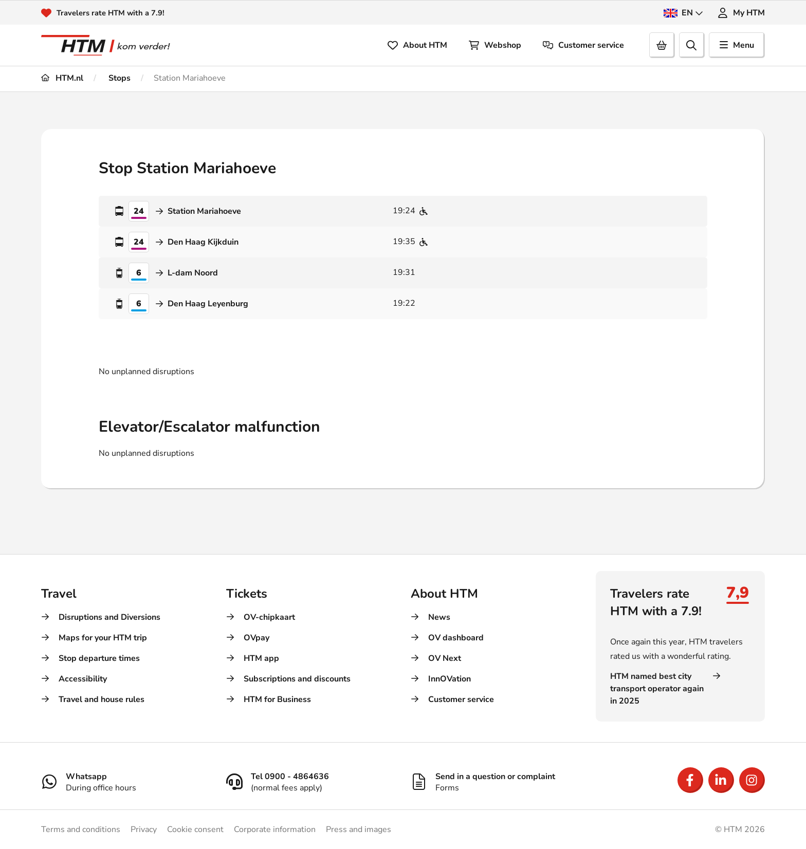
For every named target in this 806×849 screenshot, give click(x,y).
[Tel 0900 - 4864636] (311, 781)
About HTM (417, 45)
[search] (692, 45)
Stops (118, 78)
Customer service (583, 45)
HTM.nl (62, 78)
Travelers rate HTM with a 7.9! (114, 13)
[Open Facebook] (690, 780)
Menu (737, 45)
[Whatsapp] (126, 781)
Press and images (358, 829)
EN (683, 13)
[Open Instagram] (752, 780)
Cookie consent (195, 829)
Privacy (144, 829)
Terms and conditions (80, 829)
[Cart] (662, 45)
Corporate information (275, 829)
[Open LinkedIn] (721, 780)
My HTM (741, 13)
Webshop (495, 45)
